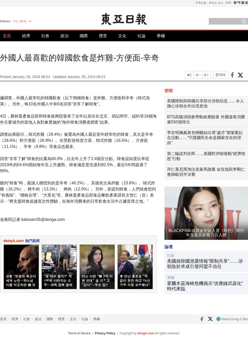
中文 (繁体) (20, 21)
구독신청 (200, 3)
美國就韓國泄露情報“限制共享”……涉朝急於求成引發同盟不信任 (205, 264)
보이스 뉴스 (216, 3)
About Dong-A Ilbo (232, 319)
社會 (45, 36)
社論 (141, 36)
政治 (64, 36)
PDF (228, 3)
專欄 (161, 36)
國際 (84, 36)
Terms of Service (79, 333)
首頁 (7, 36)
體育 (103, 36)
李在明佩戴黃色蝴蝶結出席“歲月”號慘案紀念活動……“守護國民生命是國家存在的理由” (205, 137)
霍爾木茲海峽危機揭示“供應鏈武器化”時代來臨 (205, 286)
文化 (122, 36)
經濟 (26, 36)
